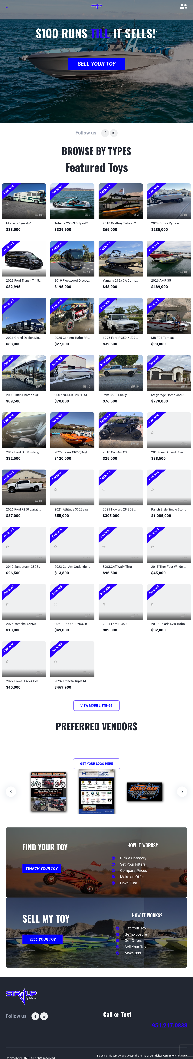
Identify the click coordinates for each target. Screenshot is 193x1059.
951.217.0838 (169, 1025)
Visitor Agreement (165, 1055)
